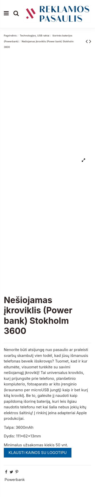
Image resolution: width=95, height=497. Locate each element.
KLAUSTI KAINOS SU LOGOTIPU (38, 452)
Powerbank (15, 479)
